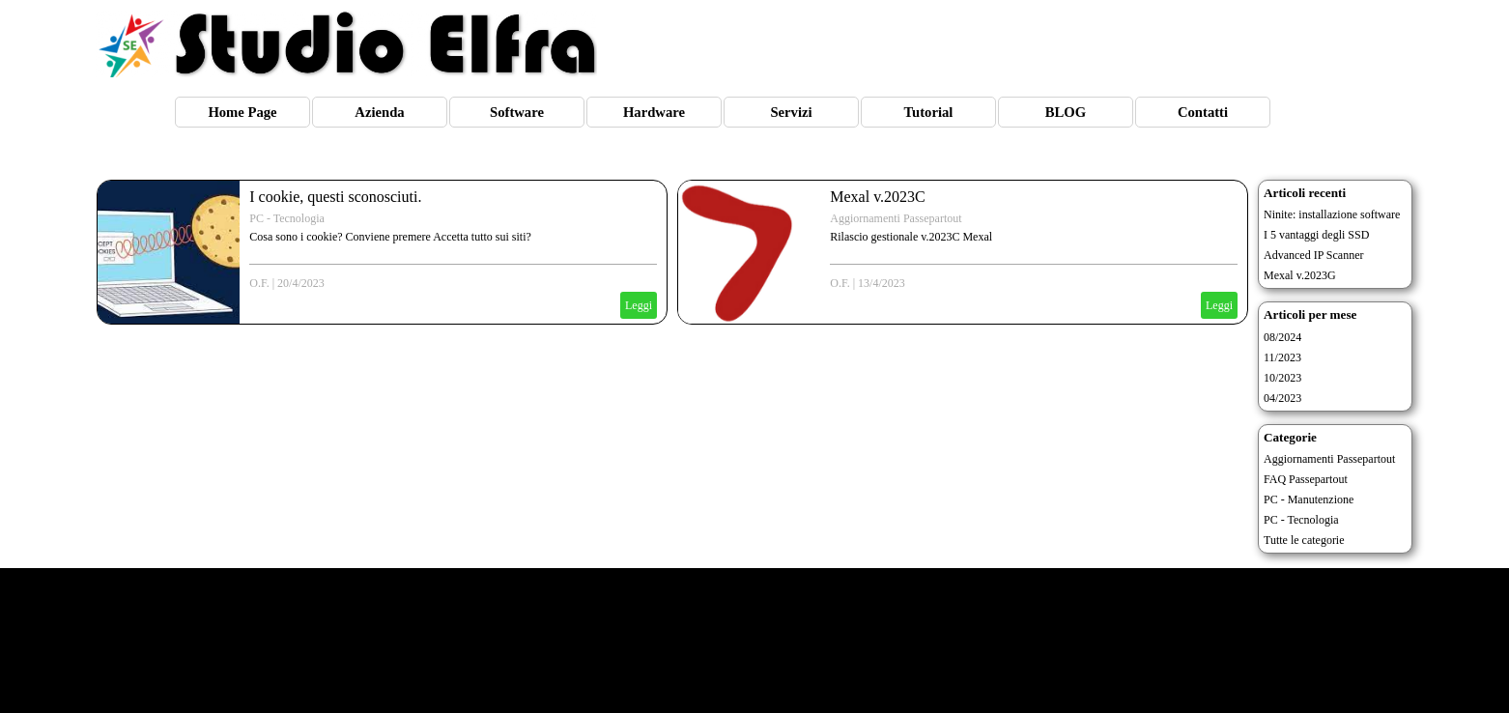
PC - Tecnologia (287, 218)
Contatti (1203, 112)
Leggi (638, 305)
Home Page (242, 112)
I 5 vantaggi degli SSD (1316, 235)
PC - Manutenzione (1308, 499)
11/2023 (1282, 357)
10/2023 (1282, 378)
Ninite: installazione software (1332, 214)
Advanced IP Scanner (1314, 255)
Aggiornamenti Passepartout (895, 218)
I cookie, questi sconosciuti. (335, 196)
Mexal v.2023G (1300, 275)
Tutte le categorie (1304, 540)
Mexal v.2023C (877, 196)
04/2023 (1282, 398)
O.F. (259, 283)
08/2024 (1282, 337)
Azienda (379, 112)
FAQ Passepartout (1306, 479)
